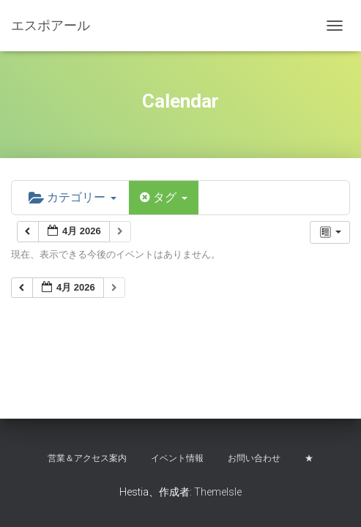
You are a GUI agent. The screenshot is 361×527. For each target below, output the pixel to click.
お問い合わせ (254, 458)
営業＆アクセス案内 (87, 458)
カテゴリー (72, 197)
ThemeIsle (218, 492)
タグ (163, 197)
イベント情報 (177, 458)
